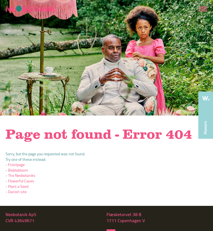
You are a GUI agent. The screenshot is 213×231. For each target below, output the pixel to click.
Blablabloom (18, 170)
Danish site (17, 191)
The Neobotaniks (22, 175)
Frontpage (16, 164)
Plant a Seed (18, 186)
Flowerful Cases (21, 181)
